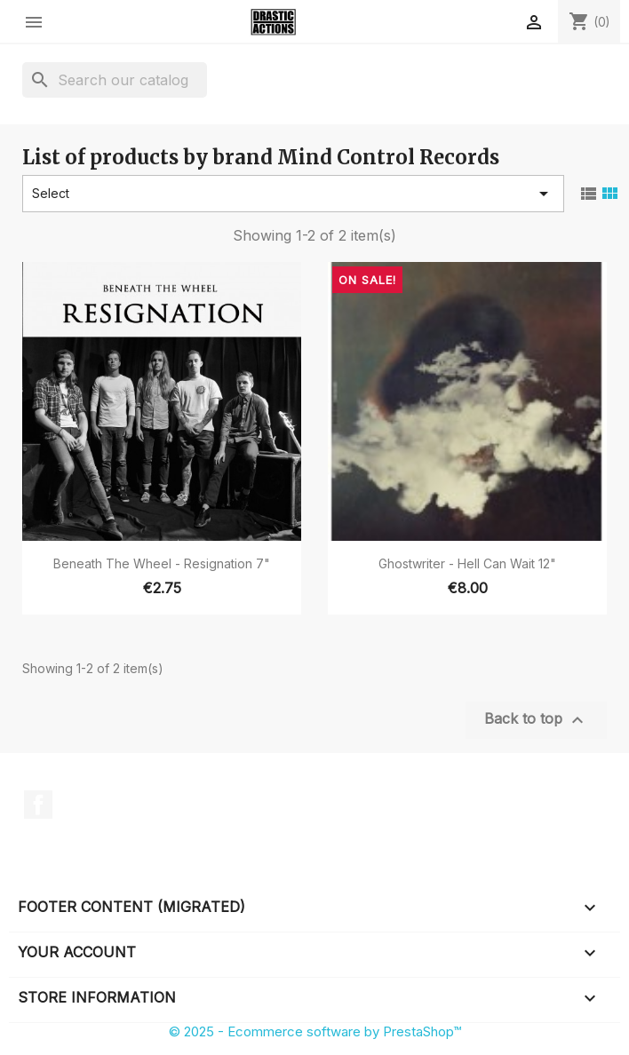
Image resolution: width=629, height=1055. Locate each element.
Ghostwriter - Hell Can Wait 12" (467, 563)
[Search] (114, 80)
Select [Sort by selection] (293, 193)
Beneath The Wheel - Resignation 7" (161, 563)
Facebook (38, 804)
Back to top (536, 720)
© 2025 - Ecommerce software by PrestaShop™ (315, 1031)
